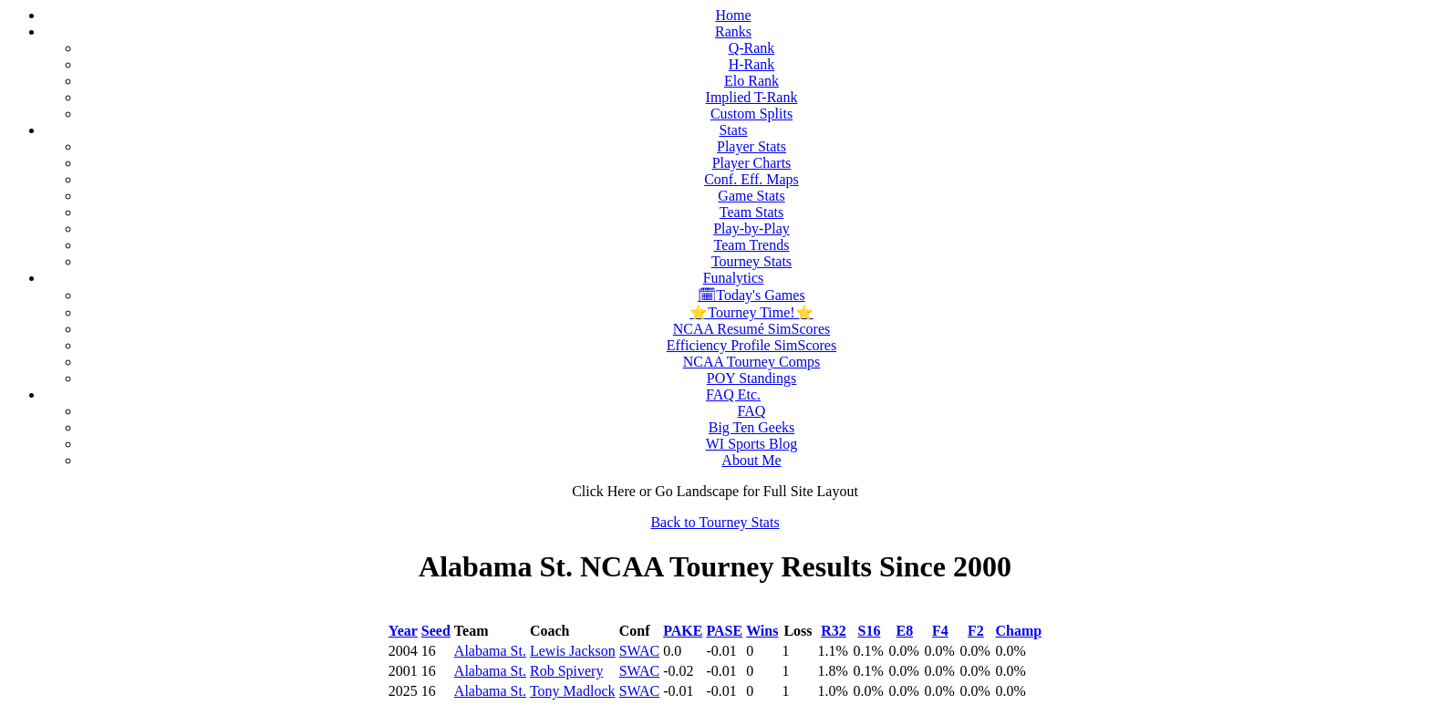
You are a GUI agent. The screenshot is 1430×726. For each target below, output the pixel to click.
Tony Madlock (573, 691)
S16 (868, 630)
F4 (940, 630)
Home (733, 15)
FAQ (752, 411)
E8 (905, 630)
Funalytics (733, 277)
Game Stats (751, 195)
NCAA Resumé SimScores (751, 329)
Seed (436, 630)
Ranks (733, 31)
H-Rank (752, 64)
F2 (976, 630)
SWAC (639, 651)
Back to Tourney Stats (714, 522)
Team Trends (752, 245)
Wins (762, 630)
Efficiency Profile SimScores (751, 345)
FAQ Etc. (733, 394)
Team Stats (751, 212)
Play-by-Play (751, 228)
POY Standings (752, 378)
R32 (833, 630)
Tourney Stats (751, 261)
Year (403, 630)
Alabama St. (490, 651)
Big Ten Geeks (752, 427)
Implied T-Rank (752, 97)
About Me (751, 460)
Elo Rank (751, 80)
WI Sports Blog (751, 443)
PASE (724, 630)
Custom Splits (751, 113)
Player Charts (752, 163)
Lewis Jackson (573, 651)
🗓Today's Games (751, 295)
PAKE (682, 630)
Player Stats (751, 146)
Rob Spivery (566, 671)
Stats (733, 130)
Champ (1018, 630)
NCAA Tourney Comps (752, 361)
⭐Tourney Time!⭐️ (751, 312)
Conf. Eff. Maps (751, 179)
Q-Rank (752, 48)
